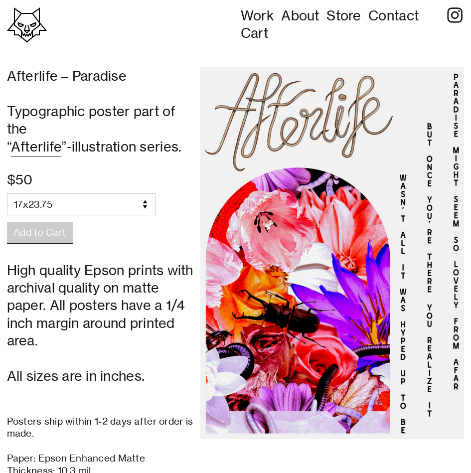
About (300, 15)
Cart (254, 32)
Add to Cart (39, 232)
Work (257, 15)
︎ (455, 15)
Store (343, 15)
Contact (393, 15)
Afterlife (36, 146)
